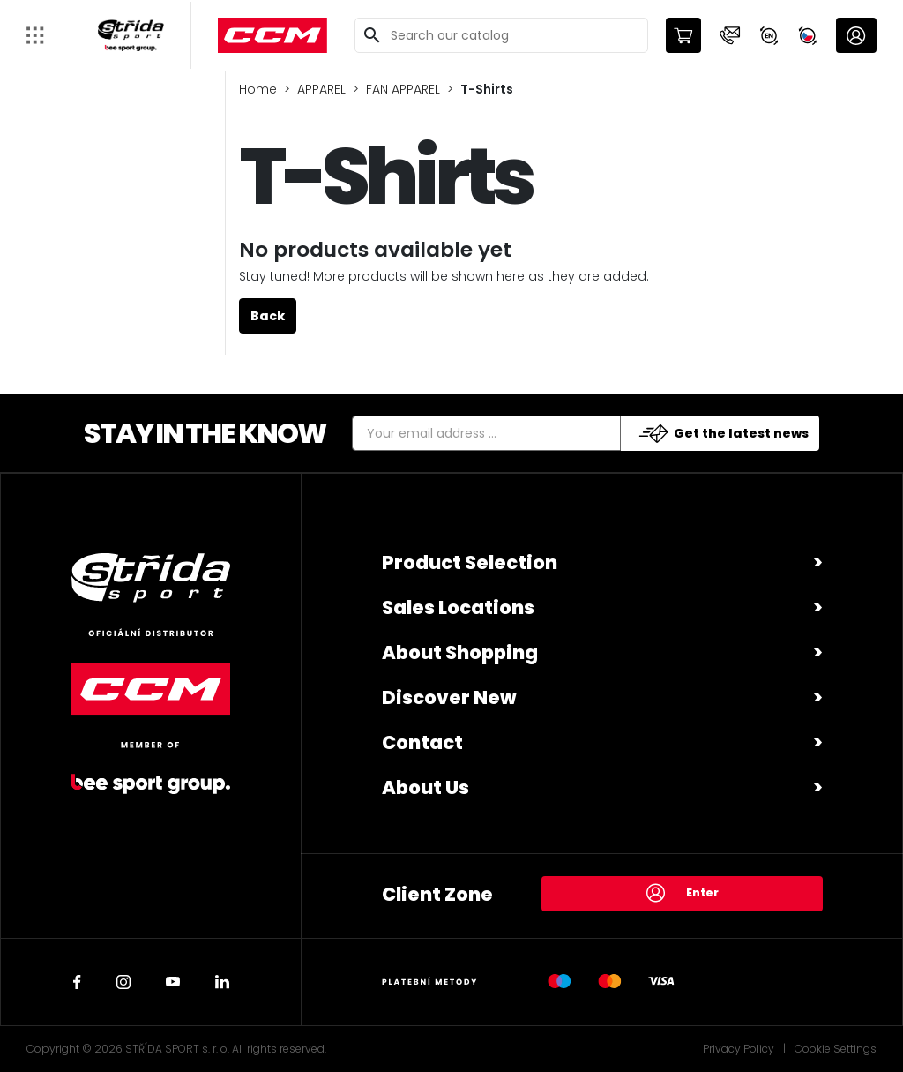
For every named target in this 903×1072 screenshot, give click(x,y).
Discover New (449, 697)
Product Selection (469, 562)
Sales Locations (458, 607)
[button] (730, 35)
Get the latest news (723, 433)
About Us (425, 787)
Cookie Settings (836, 1049)
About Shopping (460, 652)
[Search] (501, 35)
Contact (422, 742)
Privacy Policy (738, 1049)
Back (267, 316)
